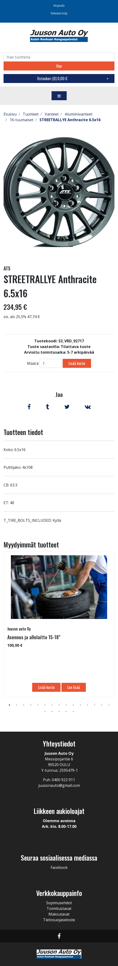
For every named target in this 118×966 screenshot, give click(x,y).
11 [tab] (80, 705)
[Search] (59, 57)
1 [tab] (9, 705)
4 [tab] (30, 705)
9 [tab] (66, 705)
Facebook (59, 867)
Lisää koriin (77, 363)
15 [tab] (108, 705)
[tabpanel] (59, 624)
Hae (59, 66)
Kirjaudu (59, 6)
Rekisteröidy (59, 13)
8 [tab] (59, 705)
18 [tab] (59, 711)
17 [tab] (52, 711)
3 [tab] (23, 705)
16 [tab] (45, 711)
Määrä (33, 363)
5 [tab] (37, 705)
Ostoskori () (52, 78)
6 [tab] (45, 705)
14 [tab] (101, 705)
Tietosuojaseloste (59, 919)
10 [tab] (73, 705)
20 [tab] (73, 711)
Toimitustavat (59, 908)
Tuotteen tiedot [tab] (23, 432)
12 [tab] (87, 705)
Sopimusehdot (59, 902)
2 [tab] (16, 705)
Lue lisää (73, 687)
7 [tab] (52, 705)
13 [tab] (94, 705)
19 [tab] (66, 711)
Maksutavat (59, 914)
